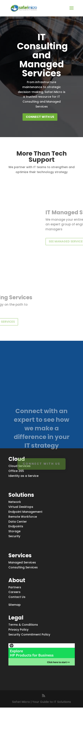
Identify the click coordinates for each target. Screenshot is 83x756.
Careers (14, 592)
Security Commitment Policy (29, 634)
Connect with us (40, 117)
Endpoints (15, 526)
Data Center (17, 522)
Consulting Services (23, 567)
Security (14, 536)
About (16, 580)
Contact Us (16, 597)
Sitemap (14, 605)
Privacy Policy (18, 630)
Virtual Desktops (20, 507)
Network (14, 502)
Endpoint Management (25, 512)
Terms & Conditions (23, 625)
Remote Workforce (22, 517)
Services (20, 555)
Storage (14, 531)
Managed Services (22, 562)
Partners (14, 587)
